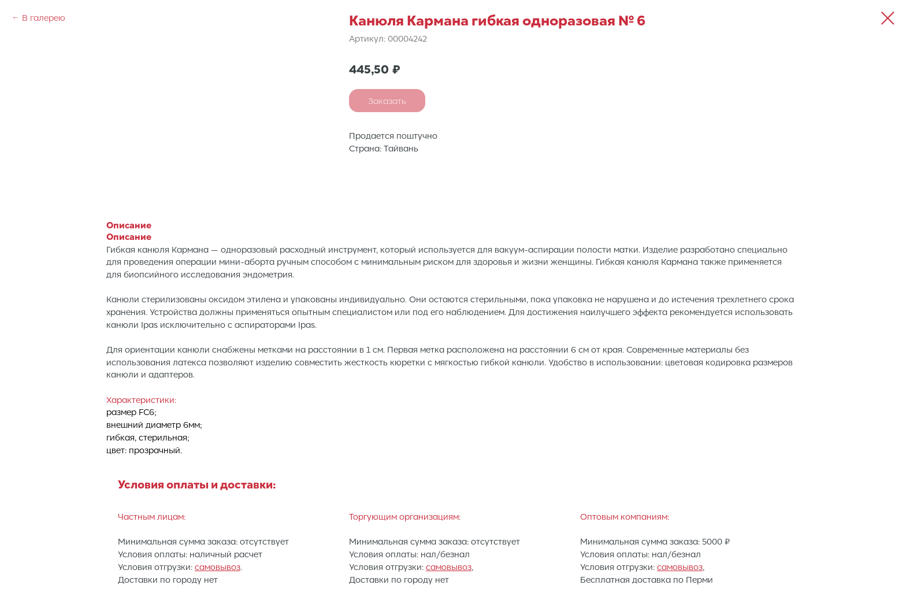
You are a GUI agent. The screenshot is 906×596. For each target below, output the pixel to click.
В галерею (43, 17)
